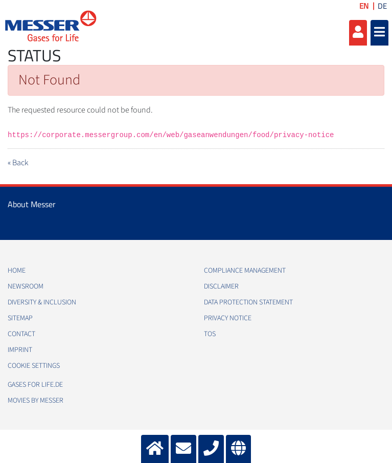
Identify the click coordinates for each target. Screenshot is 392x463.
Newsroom (25, 286)
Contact (21, 334)
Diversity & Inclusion (42, 302)
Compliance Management (245, 271)
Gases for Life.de (35, 385)
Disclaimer (221, 286)
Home (17, 271)
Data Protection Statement (248, 302)
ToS (210, 334)
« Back (18, 162)
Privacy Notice (227, 318)
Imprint (20, 350)
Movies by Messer (35, 400)
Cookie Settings (34, 366)
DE (382, 6)
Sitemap (20, 318)
